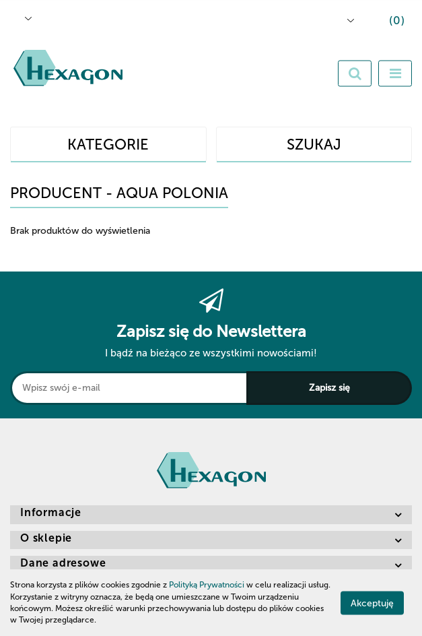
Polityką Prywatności (206, 585)
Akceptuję (372, 602)
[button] (386, 22)
